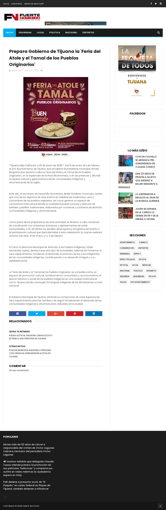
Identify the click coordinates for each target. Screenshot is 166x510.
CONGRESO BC (127, 248)
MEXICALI (146, 265)
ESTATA (142, 259)
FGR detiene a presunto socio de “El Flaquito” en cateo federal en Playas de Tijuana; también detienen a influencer (26, 485)
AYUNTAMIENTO (127, 242)
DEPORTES (88, 32)
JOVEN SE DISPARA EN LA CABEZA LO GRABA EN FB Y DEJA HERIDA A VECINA (146, 214)
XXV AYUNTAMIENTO (140, 282)
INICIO (6, 4)
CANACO (143, 242)
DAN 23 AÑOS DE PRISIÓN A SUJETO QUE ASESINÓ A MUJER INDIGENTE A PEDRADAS (138, 180)
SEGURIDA (124, 276)
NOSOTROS (17, 4)
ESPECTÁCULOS (127, 259)
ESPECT (137, 253)
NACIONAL (71, 32)
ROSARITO (151, 270)
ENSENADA (125, 253)
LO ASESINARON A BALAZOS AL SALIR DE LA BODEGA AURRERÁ (147, 197)
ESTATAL (124, 265)
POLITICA (54, 32)
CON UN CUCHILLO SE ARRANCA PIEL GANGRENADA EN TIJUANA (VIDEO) (146, 161)
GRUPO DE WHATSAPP (34, 4)
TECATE (152, 276)
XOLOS (123, 282)
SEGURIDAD (25, 32)
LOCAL (40, 32)
